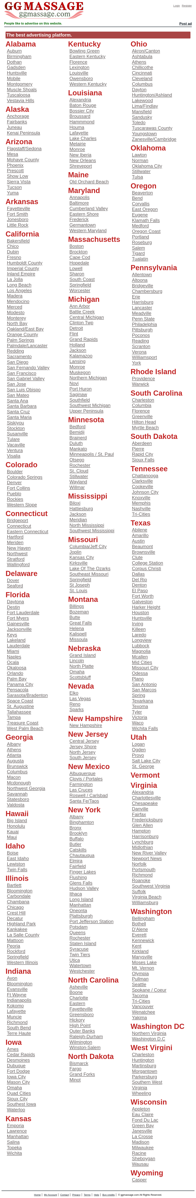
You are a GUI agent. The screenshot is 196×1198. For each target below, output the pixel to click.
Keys (12, 634)
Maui (12, 837)
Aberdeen (142, 443)
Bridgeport (17, 520)
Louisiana (85, 93)
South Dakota (154, 436)
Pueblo (14, 493)
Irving (137, 623)
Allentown (142, 274)
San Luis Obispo (24, 389)
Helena (76, 628)
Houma (76, 127)
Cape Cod (79, 257)
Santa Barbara (22, 406)
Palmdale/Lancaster (27, 345)
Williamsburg (145, 902)
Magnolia (141, 651)
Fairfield (77, 866)
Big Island (17, 820)
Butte (74, 617)
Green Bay (143, 1125)
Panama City (20, 684)
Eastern (77, 1003)
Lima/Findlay (145, 106)
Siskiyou (15, 422)
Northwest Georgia (26, 788)
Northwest (17, 553)
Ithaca (75, 893)
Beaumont (142, 546)
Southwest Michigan (90, 405)
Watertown (80, 965)
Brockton (78, 251)
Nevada (81, 686)
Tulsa (137, 176)
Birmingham (19, 56)
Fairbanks (17, 121)
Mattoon (15, 940)
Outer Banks (82, 1031)
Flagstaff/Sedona (24, 148)
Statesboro (18, 799)
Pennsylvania (154, 268)
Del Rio (139, 579)
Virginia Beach (146, 896)
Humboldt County (24, 262)
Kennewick (143, 940)
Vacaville (16, 444)
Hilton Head (144, 422)
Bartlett (14, 885)
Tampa (14, 717)
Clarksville (142, 481)
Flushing (78, 877)
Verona (139, 351)
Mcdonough (19, 782)
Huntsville (17, 72)
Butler (75, 844)
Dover (13, 580)
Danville (140, 808)
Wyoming (147, 1173)
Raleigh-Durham (86, 1036)
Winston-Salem (85, 1047)
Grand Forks (82, 1074)
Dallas (138, 574)
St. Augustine (20, 706)
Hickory (77, 1019)
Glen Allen (142, 825)
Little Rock (17, 224)
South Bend (19, 1027)
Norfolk (139, 864)
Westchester (82, 971)
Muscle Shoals (22, 89)
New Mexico (89, 767)
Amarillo (140, 535)
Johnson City (145, 492)
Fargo (75, 1068)
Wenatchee (143, 1012)
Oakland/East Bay (25, 328)
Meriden (15, 542)
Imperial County (23, 268)
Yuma (13, 192)
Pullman (140, 978)
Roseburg (142, 242)
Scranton (141, 346)
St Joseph (79, 585)
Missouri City (145, 667)
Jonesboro (17, 219)
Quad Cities (19, 1093)
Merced (14, 306)
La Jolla (15, 279)
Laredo (139, 634)
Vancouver (143, 1006)
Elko (73, 693)
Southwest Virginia (151, 886)
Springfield (18, 956)
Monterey (16, 318)
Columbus (17, 771)
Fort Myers (18, 618)
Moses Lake (144, 962)
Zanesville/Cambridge (154, 139)
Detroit (76, 328)
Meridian (78, 519)
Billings (76, 606)
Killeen (139, 629)
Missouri (83, 540)
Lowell (75, 268)
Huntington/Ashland (152, 94)
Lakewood (142, 100)
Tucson (14, 187)
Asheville (78, 986)
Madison (140, 1142)
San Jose (16, 384)
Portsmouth (143, 869)
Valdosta (15, 804)
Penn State (143, 318)
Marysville (142, 956)
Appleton (141, 1108)
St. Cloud (78, 470)
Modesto (15, 312)
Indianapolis (19, 1000)
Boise (12, 852)
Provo (138, 755)
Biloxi (74, 503)
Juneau (14, 127)
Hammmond (82, 121)
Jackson (77, 350)
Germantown (82, 224)
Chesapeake (145, 803)
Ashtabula (142, 56)
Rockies (15, 499)
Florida (18, 595)
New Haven (19, 548)
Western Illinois (22, 962)
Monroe (77, 149)
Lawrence (17, 1130)
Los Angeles (19, 290)
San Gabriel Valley (26, 378)
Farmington (81, 784)
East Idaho (18, 858)
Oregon (143, 186)
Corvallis (140, 203)
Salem (138, 247)
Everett (139, 934)
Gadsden (16, 67)
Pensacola (17, 689)
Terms (87, 1194)
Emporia (15, 1125)
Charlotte (78, 997)
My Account (50, 1194)
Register (187, 5)
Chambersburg (147, 291)
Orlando (15, 673)
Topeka (14, 1147)
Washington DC (157, 1026)
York (136, 362)
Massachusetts (94, 239)
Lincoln (76, 660)
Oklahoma (148, 148)
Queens (77, 932)
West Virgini (151, 1048)
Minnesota (86, 420)
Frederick (79, 219)
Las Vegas (80, 698)
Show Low (17, 176)
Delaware (22, 574)
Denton (139, 585)
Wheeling (141, 1093)
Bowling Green (84, 50)
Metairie (77, 143)
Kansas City (81, 557)
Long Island (81, 899)
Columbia (141, 405)
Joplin (75, 552)
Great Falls (80, 622)
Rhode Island (153, 372)
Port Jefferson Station (91, 921)
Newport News (147, 858)
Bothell (139, 923)
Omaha (14, 1087)
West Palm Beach (25, 728)
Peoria (13, 945)
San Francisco (21, 373)
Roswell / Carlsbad (88, 795)
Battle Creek (82, 311)
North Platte (81, 666)
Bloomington (19, 890)
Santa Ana (17, 400)
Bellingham (143, 918)
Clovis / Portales (86, 778)
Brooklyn (78, 833)
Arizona (19, 142)
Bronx (75, 827)
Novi (74, 383)
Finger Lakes (82, 871)
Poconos (141, 335)
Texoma (140, 706)
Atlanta (14, 755)
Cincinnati (142, 72)
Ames (13, 1049)
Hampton (141, 830)
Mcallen (140, 656)
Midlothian (142, 847)
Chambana (18, 901)
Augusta (15, 760)
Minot (75, 1079)
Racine (139, 1153)
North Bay (17, 323)
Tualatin (140, 258)
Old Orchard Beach (89, 181)
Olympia (140, 973)
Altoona (139, 280)
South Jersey (82, 757)
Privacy (76, 1194)
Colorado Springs (24, 477)
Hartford (15, 536)
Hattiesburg (81, 508)
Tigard (138, 253)
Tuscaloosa (18, 94)
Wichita (14, 1153)
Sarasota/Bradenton (27, 695)
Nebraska (84, 648)
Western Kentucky (88, 84)
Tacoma (140, 995)
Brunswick (17, 766)
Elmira (75, 860)
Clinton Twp (81, 322)
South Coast (82, 279)
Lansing (77, 361)
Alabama (21, 44)
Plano (138, 678)
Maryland (84, 191)
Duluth (76, 443)
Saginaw (78, 394)
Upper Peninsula (86, 410)
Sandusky (142, 117)
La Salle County (23, 934)
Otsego (76, 459)
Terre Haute (19, 1033)
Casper (139, 1179)
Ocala (13, 662)
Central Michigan (86, 317)
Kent (136, 945)
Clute (137, 557)
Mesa (12, 154)
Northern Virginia (149, 1033)
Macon (14, 777)
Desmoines (18, 1060)
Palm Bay (17, 678)
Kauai (13, 831)
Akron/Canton (146, 50)
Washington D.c (148, 1038)
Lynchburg (142, 841)
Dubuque (16, 1065)
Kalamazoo (80, 355)
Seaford (15, 585)
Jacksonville (19, 629)
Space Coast (20, 700)
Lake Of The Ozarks (89, 568)
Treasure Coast (22, 722)
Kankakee (17, 929)
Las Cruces (81, 789)
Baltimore (79, 202)
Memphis (141, 503)
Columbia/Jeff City (88, 546)
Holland (77, 344)
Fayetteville (18, 208)
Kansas (18, 1119)
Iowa (14, 1042)
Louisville (78, 72)
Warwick (140, 384)
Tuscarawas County (152, 128)
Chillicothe (142, 67)
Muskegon (80, 372)
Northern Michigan (88, 377)
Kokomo (15, 1005)
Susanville (17, 433)
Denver (14, 482)
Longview (141, 640)
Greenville (142, 416)
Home (37, 1194)
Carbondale (19, 896)
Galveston (142, 601)
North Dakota (91, 1056)
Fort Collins (18, 488)
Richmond (17, 1022)
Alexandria (80, 99)
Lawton (139, 154)
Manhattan (18, 1136)
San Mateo (18, 395)
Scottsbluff (80, 677)
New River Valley (149, 852)
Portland (140, 236)
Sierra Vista (19, 181)
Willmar (77, 487)
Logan (138, 744)
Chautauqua (82, 855)
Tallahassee (19, 711)
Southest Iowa (21, 1104)
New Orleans (82, 160)
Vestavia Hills (20, 100)
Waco (137, 722)
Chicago (15, 907)
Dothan (14, 62)
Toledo (138, 122)
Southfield (79, 400)
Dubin (13, 251)
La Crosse (142, 1136)
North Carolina (93, 980)
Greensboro (81, 1014)
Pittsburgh (142, 329)
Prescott (15, 170)
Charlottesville (146, 797)
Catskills (78, 849)
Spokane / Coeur (149, 990)
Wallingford (18, 564)
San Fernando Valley (28, 367)
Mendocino (18, 301)
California (22, 234)
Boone (76, 992)
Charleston (143, 400)
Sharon (76, 273)
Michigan (84, 299)
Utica (74, 960)
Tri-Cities (141, 514)
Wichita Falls (145, 728)
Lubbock (140, 645)
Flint (73, 333)
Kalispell (78, 633)
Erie (136, 296)
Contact (64, 1194)
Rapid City (142, 454)
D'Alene (140, 929)
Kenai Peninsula (23, 132)
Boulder (15, 471)
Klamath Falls (146, 220)
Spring (138, 695)
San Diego (17, 362)
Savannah (17, 793)
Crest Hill (16, 912)
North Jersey (82, 752)
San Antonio (144, 684)
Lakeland (16, 640)
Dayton (139, 89)
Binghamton (81, 822)
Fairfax (139, 814)
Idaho (15, 846)
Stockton (16, 428)
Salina (13, 1142)
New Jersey (88, 734)
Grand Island (82, 655)
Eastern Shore (84, 214)
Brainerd (78, 437)
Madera (14, 295)
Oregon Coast (146, 231)
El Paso (140, 590)
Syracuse (79, 949)
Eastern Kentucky (87, 56)
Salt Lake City (146, 760)
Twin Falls (17, 869)
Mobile (13, 78)
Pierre (138, 448)
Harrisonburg (145, 836)
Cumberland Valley (88, 208)
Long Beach (19, 284)
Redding (15, 351)
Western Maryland (88, 230)
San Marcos (144, 689)
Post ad (185, 24)
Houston (140, 612)
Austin (138, 540)
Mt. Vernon (143, 968)
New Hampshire (95, 718)
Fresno (14, 257)
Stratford (15, 559)
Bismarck (78, 1063)
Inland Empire (21, 273)
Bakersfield (18, 240)
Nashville (141, 508)
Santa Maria (19, 417)
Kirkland (140, 951)
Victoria (139, 717)
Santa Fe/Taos (84, 801)
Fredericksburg (147, 819)
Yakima (139, 1017)
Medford (140, 225)
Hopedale (79, 262)
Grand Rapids (83, 339)
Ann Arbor (79, 306)
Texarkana (142, 700)
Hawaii (17, 814)
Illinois (17, 878)
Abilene (139, 529)
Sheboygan (143, 1158)
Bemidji (77, 432)
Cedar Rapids (21, 1054)
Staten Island (82, 943)
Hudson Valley (84, 888)
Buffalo (76, 838)
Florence (78, 62)
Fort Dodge (18, 1071)
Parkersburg (144, 1076)
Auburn (14, 50)
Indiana (18, 971)
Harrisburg (142, 302)
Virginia (144, 785)
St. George (143, 766)
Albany (14, 744)
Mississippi (87, 496)
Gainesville (18, 623)
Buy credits (108, 1194)
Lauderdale (18, 645)
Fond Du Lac (145, 1120)
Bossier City (81, 110)
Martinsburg (144, 1065)
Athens (14, 749)
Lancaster (142, 307)
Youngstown (144, 133)
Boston (76, 246)
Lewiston (16, 864)
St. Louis (78, 590)
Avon (12, 978)
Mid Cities (142, 662)
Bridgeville (142, 285)
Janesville (142, 1130)
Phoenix (15, 165)
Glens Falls (80, 882)
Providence (143, 378)
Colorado (22, 465)
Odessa (140, 673)
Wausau (140, 1164)
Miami (13, 651)
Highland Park (21, 923)
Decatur (15, 918)
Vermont (145, 775)
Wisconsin (149, 1102)
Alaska (17, 109)
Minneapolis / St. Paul (91, 454)
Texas (141, 523)
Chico (13, 246)
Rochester (79, 465)
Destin (13, 607)
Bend (137, 198)
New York (84, 810)
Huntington (143, 1060)
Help (96, 1194)
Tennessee (149, 469)
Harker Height (146, 607)
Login (176, 5)
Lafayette (16, 1011)
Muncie (14, 1016)
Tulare (13, 439)
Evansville (17, 989)
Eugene (140, 214)
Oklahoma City (147, 166)
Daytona (15, 601)
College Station (147, 562)
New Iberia (80, 154)
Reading (140, 340)
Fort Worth (143, 596)
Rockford (16, 951)
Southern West (147, 1082)
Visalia (13, 455)
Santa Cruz (18, 411)
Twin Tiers (79, 954)
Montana (83, 599)
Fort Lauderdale (23, 612)
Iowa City (16, 1076)
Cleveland (142, 78)
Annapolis (79, 197)
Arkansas (22, 202)
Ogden (139, 749)
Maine (78, 175)
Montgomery (19, 84)
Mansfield (142, 111)
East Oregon (145, 209)
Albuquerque (82, 773)
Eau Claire (142, 1114)
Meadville (141, 313)
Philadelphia (144, 324)
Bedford (77, 426)
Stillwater (78, 476)
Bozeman (79, 611)
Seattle (139, 984)
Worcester (79, 290)
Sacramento (19, 356)
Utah (139, 737)
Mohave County (23, 159)
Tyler (137, 711)
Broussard (79, 116)
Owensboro (81, 78)
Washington (151, 912)
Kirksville (78, 562)
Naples (14, 656)
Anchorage (18, 116)
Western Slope (22, 504)
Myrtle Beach (145, 427)
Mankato (78, 448)
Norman (140, 160)
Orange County (22, 334)
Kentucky (84, 44)
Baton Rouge (82, 105)
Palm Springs (20, 340)
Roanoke (141, 880)
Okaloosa (16, 667)
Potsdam (78, 927)
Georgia (19, 737)
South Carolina (156, 393)
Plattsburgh (81, 915)
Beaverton (142, 192)
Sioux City (17, 1098)
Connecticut (27, 514)
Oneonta (78, 910)
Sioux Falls (143, 459)
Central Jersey (84, 741)
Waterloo (16, 1109)
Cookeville (142, 486)
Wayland (78, 481)
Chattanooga (145, 475)
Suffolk (139, 891)
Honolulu (16, 826)
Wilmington (80, 1042)
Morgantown (144, 1071)
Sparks (76, 709)
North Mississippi (86, 525)
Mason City (18, 1082)
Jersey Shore (82, 746)
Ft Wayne (16, 994)
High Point (80, 1025)
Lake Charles (82, 138)
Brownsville (143, 552)
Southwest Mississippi (91, 530)
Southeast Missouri (89, 574)
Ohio (139, 44)
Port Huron (80, 388)
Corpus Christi (146, 568)
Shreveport (80, 166)
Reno (74, 704)
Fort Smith (17, 214)
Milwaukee (143, 1147)
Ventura (15, 450)
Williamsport (144, 357)
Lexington (79, 67)
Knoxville (141, 497)
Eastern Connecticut (27, 531)
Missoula (78, 639)
